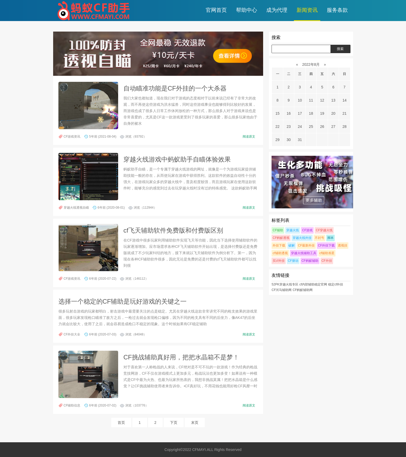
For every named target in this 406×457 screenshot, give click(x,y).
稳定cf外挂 (335, 284)
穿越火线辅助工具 (303, 253)
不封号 (319, 238)
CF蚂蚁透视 (281, 238)
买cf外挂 (278, 261)
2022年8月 (311, 64)
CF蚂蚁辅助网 (303, 290)
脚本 (330, 238)
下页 (173, 422)
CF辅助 (278, 230)
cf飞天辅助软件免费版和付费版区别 (173, 230)
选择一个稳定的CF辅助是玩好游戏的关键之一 (122, 301)
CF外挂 (327, 261)
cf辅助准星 (326, 253)
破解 (291, 245)
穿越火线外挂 (302, 238)
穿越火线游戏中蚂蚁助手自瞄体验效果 (177, 159)
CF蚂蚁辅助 (310, 261)
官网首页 (216, 10)
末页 (194, 422)
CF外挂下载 (326, 245)
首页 (121, 422)
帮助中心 (246, 10)
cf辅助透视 (280, 253)
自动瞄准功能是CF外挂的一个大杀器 (175, 88)
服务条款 (337, 10)
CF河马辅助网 (282, 290)
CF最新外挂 (306, 245)
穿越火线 (292, 230)
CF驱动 (293, 261)
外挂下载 (279, 245)
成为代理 (276, 10)
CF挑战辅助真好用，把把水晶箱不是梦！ (181, 357)
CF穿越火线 (324, 230)
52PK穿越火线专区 (285, 284)
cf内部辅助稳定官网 (313, 284)
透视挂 (342, 245)
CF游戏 (307, 230)
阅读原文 (249, 136)
